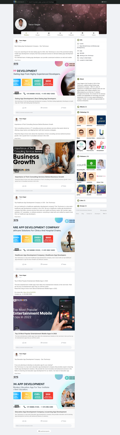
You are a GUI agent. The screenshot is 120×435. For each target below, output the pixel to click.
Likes (81, 200)
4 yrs (20, 42)
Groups (82, 206)
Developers (97, 213)
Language (103, 210)
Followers (83, 156)
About (77, 213)
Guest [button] (104, 1)
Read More (18, 60)
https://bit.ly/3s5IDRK (29, 292)
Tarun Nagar (34, 24)
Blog (83, 213)
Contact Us (89, 213)
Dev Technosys (89, 55)
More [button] (105, 213)
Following (83, 112)
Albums (82, 107)
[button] (41, 1)
